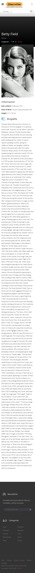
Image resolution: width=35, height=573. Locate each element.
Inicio (2, 560)
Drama (20, 537)
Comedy (5, 534)
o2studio (19, 568)
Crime (19, 534)
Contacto (4, 563)
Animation (6, 530)
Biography (21, 530)
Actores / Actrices (19, 560)
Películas (9, 560)
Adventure (21, 527)
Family (5, 540)
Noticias (29, 560)
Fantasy (20, 540)
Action (5, 527)
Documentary (7, 537)
